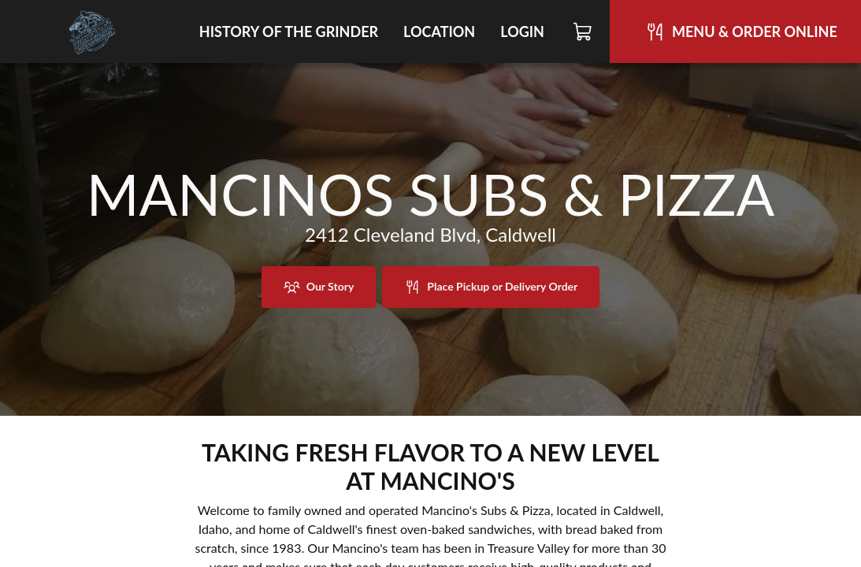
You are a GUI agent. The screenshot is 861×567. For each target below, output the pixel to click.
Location (439, 31)
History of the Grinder (288, 31)
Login (522, 31)
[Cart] (583, 31)
